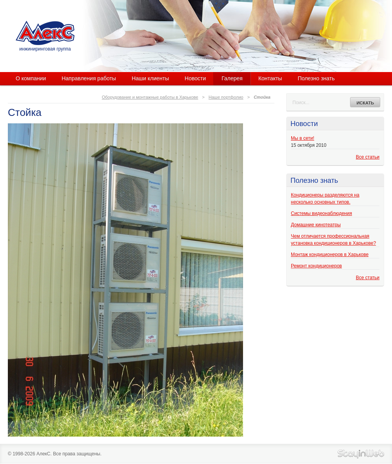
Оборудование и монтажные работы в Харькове (150, 97)
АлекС (45, 33)
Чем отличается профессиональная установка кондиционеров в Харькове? (333, 239)
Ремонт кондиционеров (316, 266)
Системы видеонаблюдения (321, 213)
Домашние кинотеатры (316, 224)
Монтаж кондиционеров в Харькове (329, 254)
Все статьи (367, 157)
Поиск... (300, 102)
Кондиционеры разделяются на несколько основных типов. (325, 198)
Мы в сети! (302, 138)
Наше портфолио (226, 97)
